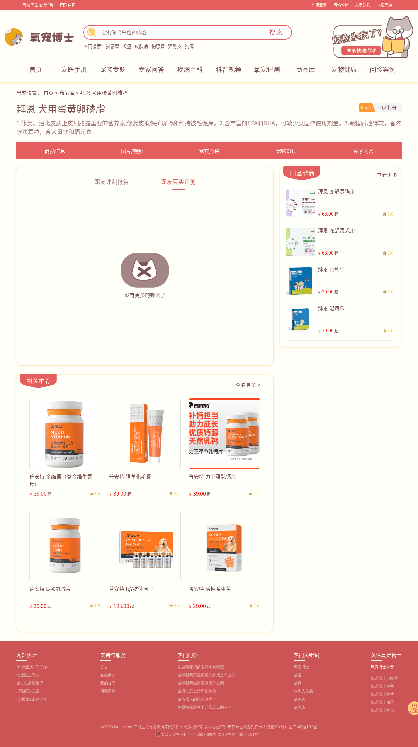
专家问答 (151, 69)
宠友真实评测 (178, 181)
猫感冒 (112, 46)
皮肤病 (141, 46)
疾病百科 (190, 69)
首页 (35, 69)
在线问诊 (108, 675)
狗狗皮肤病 (303, 691)
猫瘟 (297, 675)
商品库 (305, 69)
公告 (104, 667)
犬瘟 (126, 46)
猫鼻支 (175, 46)
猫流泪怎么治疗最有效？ (199, 691)
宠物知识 (286, 151)
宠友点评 (209, 151)
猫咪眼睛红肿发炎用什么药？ (203, 683)
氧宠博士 (301, 667)
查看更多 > (248, 384)
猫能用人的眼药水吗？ (197, 699)
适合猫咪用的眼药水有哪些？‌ (203, 667)
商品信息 (55, 151)
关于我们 (362, 4)
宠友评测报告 (111, 181)
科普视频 (228, 69)
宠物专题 (113, 69)
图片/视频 (132, 151)
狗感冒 (158, 46)
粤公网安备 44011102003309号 (188, 734)
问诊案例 (383, 69)
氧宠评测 (267, 69)
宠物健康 (344, 69)
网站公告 (341, 4)
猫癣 (297, 683)
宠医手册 (74, 69)
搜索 (276, 32)
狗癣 (189, 46)
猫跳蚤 (299, 707)
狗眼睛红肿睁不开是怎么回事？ (205, 707)
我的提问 (108, 683)
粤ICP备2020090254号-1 (240, 734)
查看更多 (387, 174)
